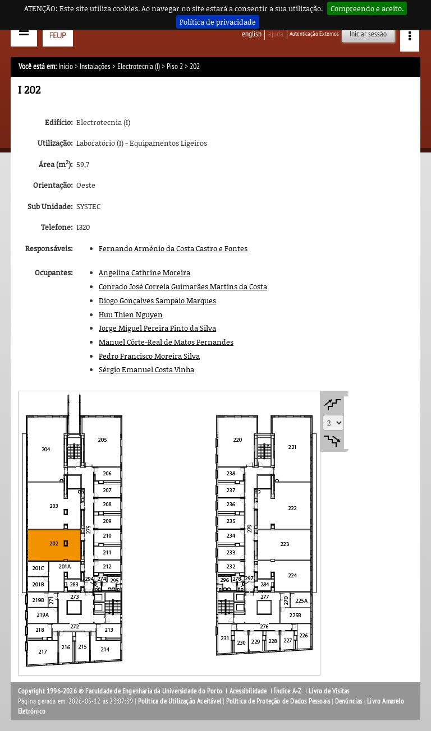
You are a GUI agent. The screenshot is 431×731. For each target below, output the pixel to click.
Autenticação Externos (314, 34)
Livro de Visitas (329, 691)
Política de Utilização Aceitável (179, 701)
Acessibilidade (248, 691)
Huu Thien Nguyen (131, 314)
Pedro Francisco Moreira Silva (149, 356)
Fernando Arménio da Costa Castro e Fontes (173, 248)
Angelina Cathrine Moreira (144, 272)
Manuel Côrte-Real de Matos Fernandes (166, 342)
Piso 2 (175, 66)
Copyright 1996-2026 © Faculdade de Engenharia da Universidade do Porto (120, 691)
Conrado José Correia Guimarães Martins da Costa (183, 286)
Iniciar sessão (368, 34)
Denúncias (349, 701)
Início (65, 66)
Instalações (95, 66)
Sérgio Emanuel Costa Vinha (146, 369)
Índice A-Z (287, 691)
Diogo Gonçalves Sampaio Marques (157, 300)
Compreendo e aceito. (367, 8)
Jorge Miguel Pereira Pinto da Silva (157, 328)
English (252, 34)
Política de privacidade (218, 22)
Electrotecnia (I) (138, 66)
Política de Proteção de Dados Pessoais (278, 701)
